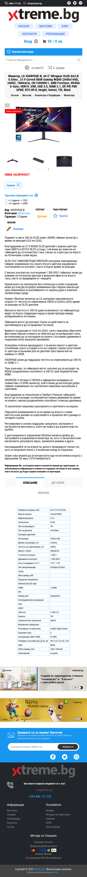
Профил (50, 810)
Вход (28, 41)
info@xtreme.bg (44, 790)
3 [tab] (48, 169)
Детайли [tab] (58, 483)
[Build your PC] (34, 68)
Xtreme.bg (39, 869)
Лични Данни (53, 826)
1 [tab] (38, 169)
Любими (50, 818)
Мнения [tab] (43, 493)
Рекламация (13, 818)
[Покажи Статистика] (42, 216)
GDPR (49, 822)
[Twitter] (64, 756)
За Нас (10, 826)
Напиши (18, 229)
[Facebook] (53, 756)
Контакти (12, 822)
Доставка (12, 810)
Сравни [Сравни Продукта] (13, 185)
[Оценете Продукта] (60, 216)
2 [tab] (43, 169)
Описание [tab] (30, 483)
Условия (11, 814)
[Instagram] (76, 756)
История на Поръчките (58, 814)
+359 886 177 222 (40, 796)
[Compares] (56, 68)
